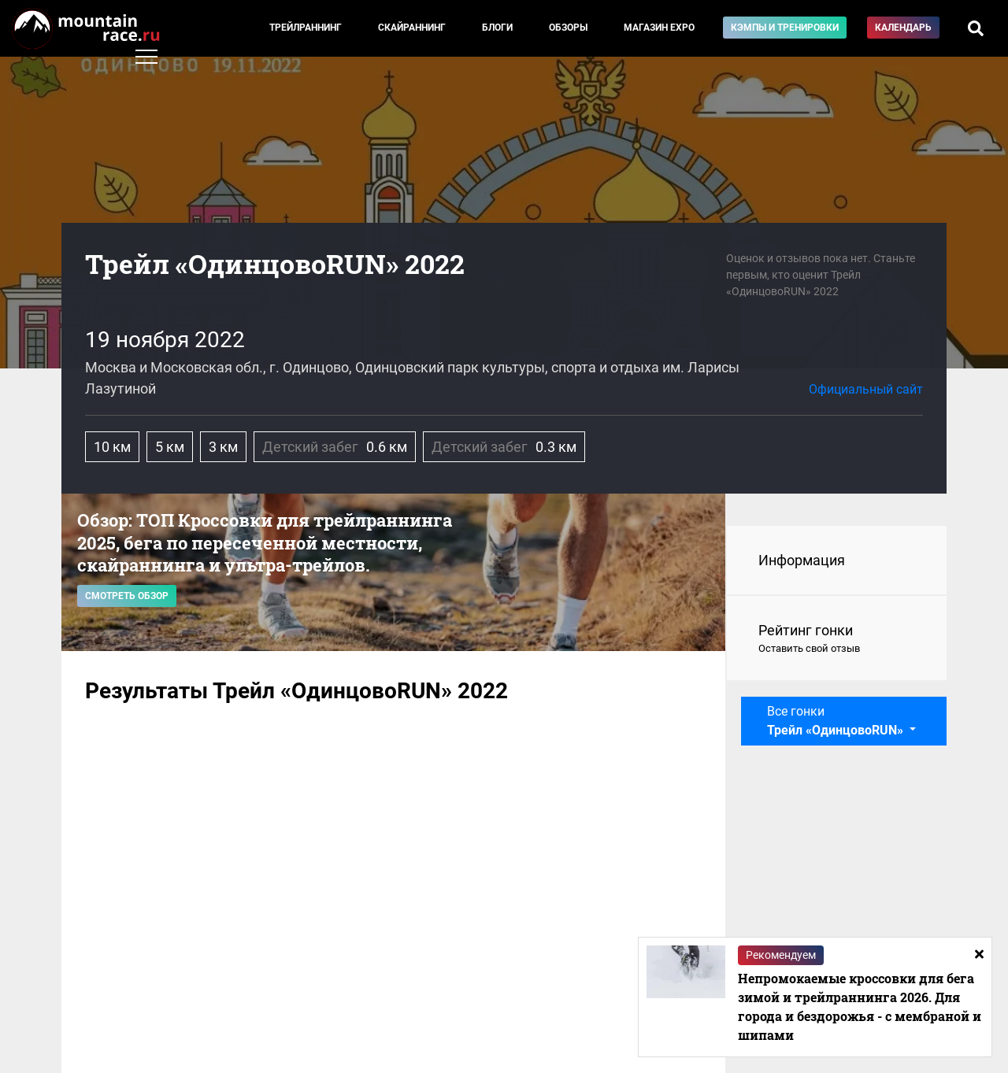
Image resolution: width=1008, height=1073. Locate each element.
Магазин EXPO (659, 27)
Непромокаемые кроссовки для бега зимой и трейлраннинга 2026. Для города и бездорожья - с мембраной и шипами (859, 1006)
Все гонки (836, 721)
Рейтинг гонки (836, 639)
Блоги (497, 27)
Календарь (903, 27)
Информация (801, 560)
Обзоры (568, 27)
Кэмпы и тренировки (785, 27)
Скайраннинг (412, 27)
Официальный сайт (866, 389)
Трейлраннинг (305, 27)
